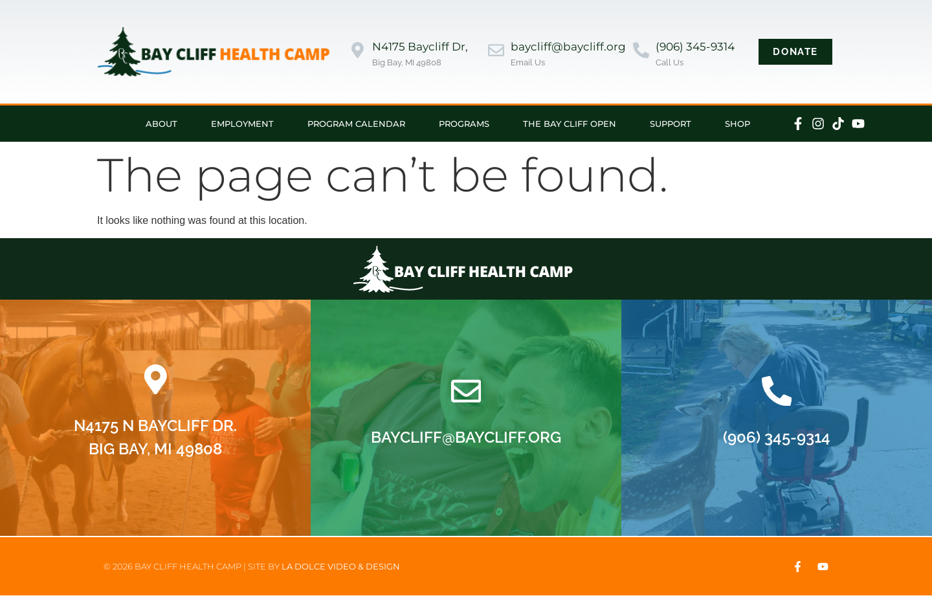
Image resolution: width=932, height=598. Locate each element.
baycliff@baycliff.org (568, 46)
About (161, 123)
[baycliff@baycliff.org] (496, 51)
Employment (242, 123)
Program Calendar (356, 123)
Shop (737, 123)
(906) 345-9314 (695, 46)
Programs (464, 123)
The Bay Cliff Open (569, 123)
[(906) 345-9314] (641, 51)
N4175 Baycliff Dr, (420, 46)
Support (670, 123)
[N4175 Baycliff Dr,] (358, 51)
